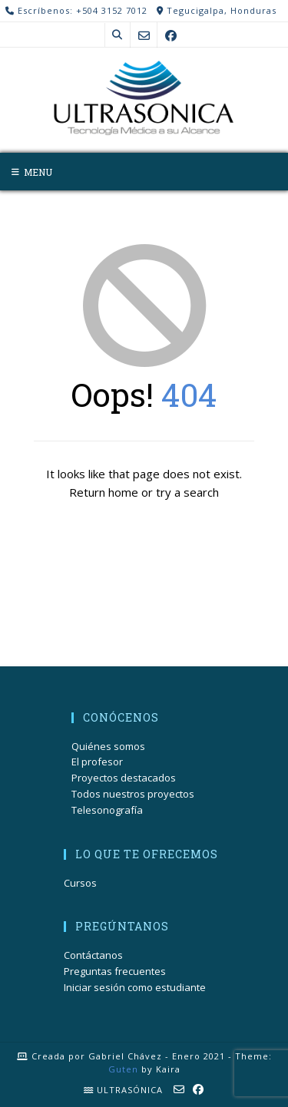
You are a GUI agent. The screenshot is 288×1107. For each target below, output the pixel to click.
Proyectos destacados (123, 778)
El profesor (97, 761)
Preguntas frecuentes (115, 971)
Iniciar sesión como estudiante (135, 987)
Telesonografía (107, 810)
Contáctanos (93, 955)
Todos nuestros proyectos (132, 794)
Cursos (80, 883)
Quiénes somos (108, 746)
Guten (123, 1069)
